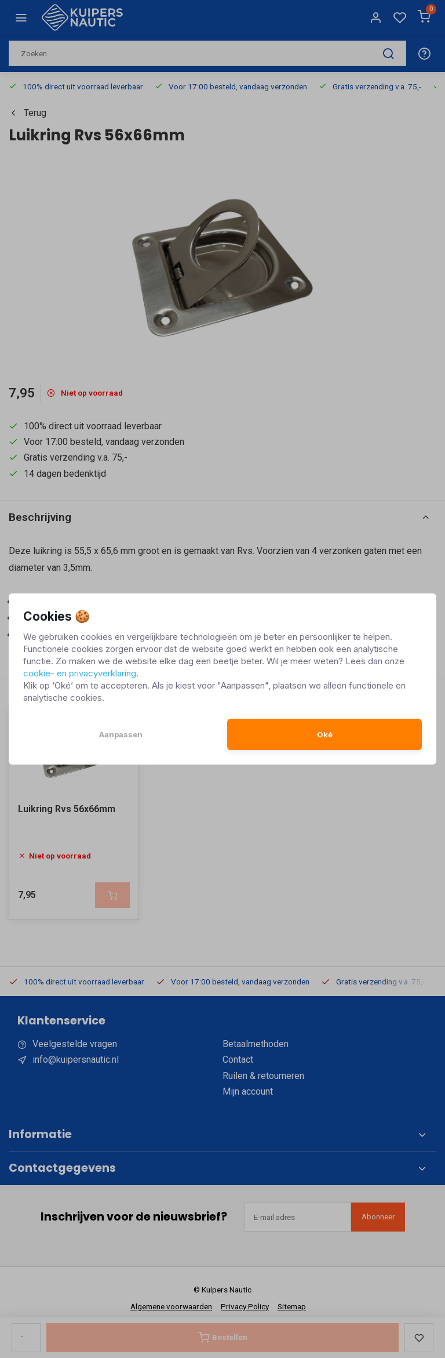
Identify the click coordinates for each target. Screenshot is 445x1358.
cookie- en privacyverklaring (79, 673)
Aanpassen (121, 734)
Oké (325, 734)
